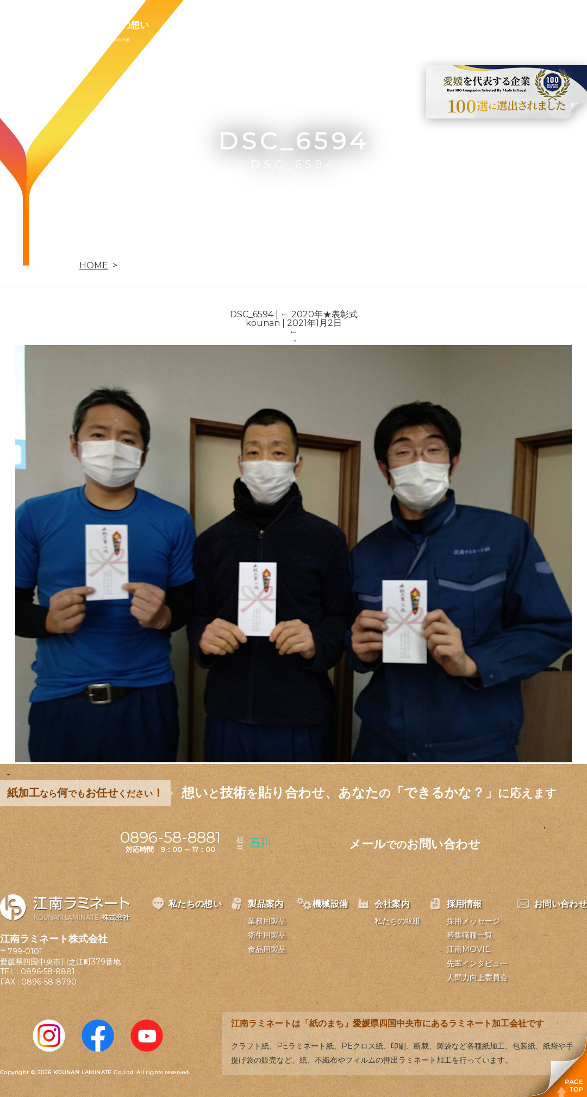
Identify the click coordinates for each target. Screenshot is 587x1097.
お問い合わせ (455, 25)
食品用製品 (267, 949)
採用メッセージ (473, 921)
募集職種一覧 (469, 935)
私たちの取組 (397, 921)
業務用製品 (267, 921)
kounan (263, 323)
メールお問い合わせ (414, 844)
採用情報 (382, 25)
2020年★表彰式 (319, 314)
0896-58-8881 (48, 971)
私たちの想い (121, 25)
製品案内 (193, 25)
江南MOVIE (468, 949)
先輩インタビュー (477, 963)
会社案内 (319, 25)
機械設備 (256, 25)
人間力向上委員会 (477, 977)
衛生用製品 (267, 935)
